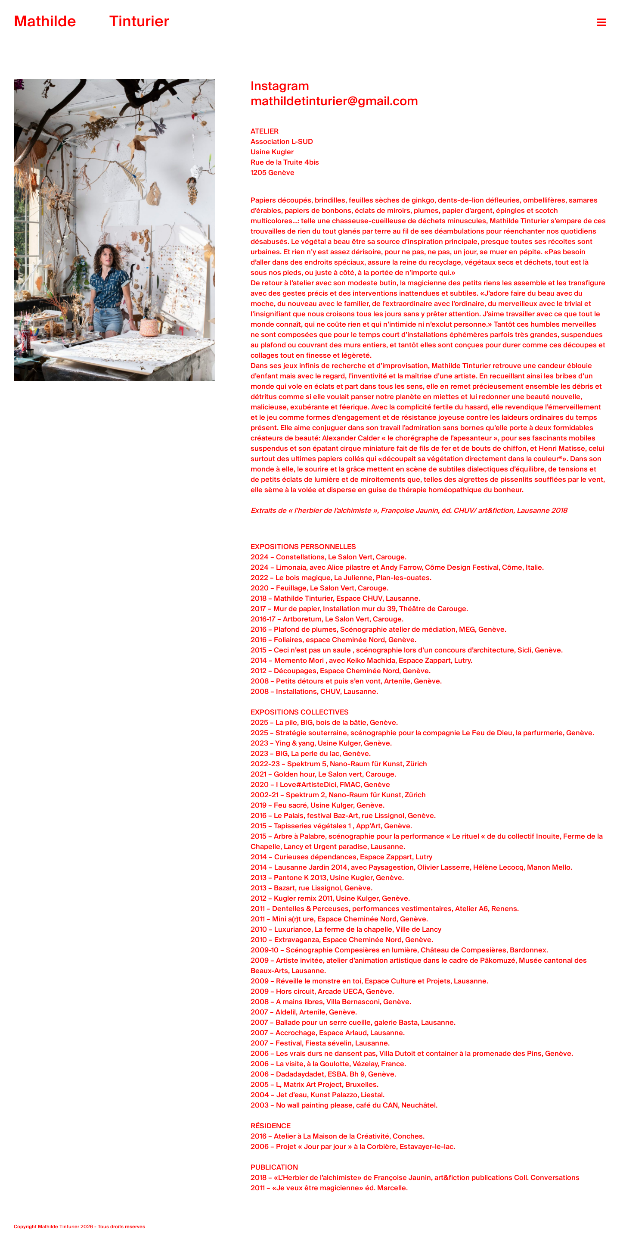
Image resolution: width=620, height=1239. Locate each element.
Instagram (280, 86)
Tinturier (91, 21)
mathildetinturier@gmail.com (334, 101)
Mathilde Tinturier (58, 1227)
